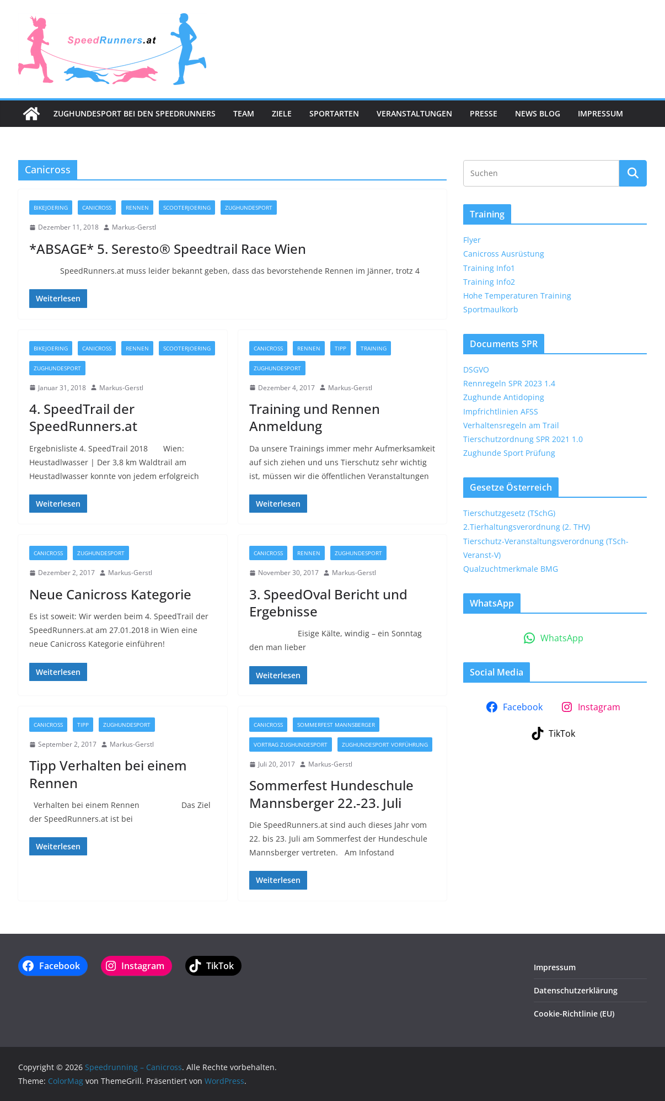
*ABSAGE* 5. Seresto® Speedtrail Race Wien (167, 249)
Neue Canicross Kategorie (110, 594)
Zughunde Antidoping (503, 397)
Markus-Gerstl (134, 227)
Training (374, 348)
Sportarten (334, 113)
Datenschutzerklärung (576, 990)
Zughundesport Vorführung (385, 744)
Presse (483, 113)
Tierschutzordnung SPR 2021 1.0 (523, 439)
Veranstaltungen (414, 113)
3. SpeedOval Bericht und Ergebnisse (328, 602)
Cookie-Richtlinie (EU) (574, 1013)
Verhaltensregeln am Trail (511, 425)
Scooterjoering (187, 207)
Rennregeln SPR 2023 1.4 (509, 383)
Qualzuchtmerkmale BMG (510, 568)
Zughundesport (248, 207)
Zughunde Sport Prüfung (509, 453)
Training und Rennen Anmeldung (314, 417)
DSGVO (476, 369)
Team (243, 113)
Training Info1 (489, 268)
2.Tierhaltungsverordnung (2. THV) (526, 527)
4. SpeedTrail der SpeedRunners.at (83, 417)
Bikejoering (51, 207)
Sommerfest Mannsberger (336, 724)
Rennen (137, 207)
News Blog (537, 113)
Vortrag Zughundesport (291, 744)
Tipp (340, 348)
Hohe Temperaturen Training (517, 295)
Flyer (472, 240)
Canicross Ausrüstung (503, 253)
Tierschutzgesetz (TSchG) (509, 513)
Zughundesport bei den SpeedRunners (134, 113)
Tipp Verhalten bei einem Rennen (108, 773)
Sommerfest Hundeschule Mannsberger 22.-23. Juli (331, 793)
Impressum (600, 113)
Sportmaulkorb (490, 309)
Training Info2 (489, 281)
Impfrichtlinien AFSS (500, 411)
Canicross (96, 207)
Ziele (282, 113)
